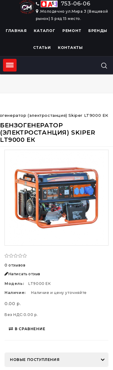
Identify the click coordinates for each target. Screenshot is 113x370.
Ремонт (71, 30)
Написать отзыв (22, 274)
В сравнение (27, 329)
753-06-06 (63, 3)
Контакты (70, 47)
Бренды (97, 30)
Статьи (42, 47)
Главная (16, 30)
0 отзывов (15, 265)
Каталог (44, 30)
